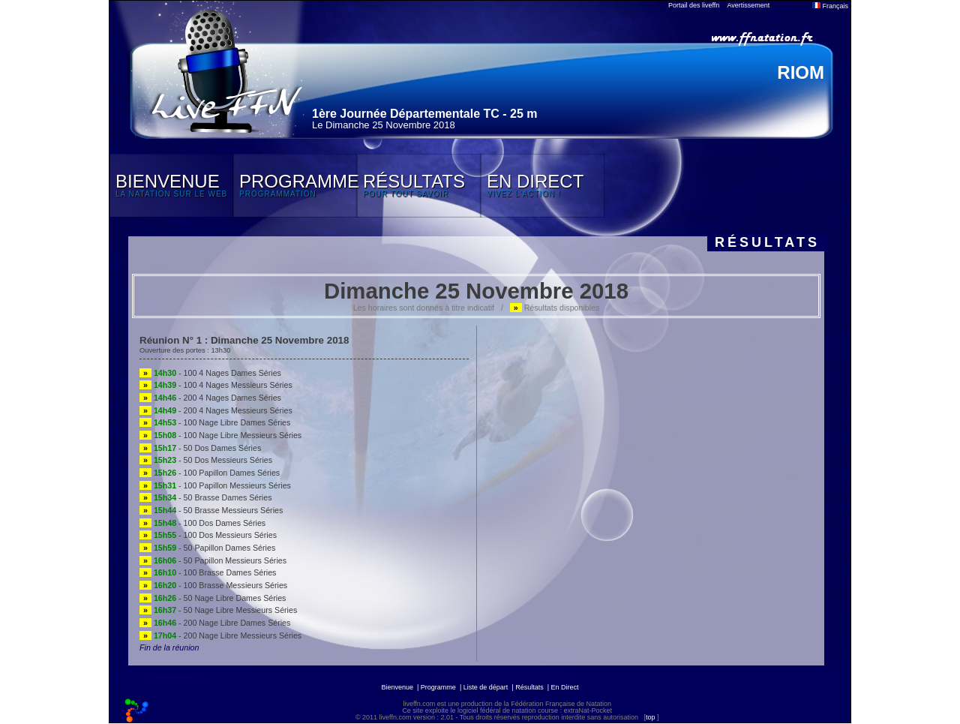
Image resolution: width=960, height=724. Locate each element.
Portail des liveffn (693, 5)
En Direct (565, 687)
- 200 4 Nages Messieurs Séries (216, 410)
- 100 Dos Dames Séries (203, 522)
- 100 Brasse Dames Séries (208, 572)
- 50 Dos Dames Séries (200, 447)
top (651, 717)
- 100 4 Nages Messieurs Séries (216, 384)
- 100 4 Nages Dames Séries (210, 372)
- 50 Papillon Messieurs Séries (213, 560)
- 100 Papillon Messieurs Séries (215, 485)
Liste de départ (486, 687)
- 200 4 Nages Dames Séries (210, 397)
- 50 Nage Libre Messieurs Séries (218, 609)
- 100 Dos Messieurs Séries (208, 534)
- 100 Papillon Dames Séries (210, 472)
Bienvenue (397, 687)
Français (830, 6)
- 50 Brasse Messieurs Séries (211, 510)
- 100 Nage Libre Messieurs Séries (221, 435)
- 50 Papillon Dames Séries (207, 547)
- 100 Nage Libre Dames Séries (215, 422)
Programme (438, 687)
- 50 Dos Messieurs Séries (206, 459)
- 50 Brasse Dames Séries (206, 497)
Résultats (529, 687)
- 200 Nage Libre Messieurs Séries (221, 635)
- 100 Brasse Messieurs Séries (213, 585)
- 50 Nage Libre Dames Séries (213, 597)
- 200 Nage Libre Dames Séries (215, 622)
